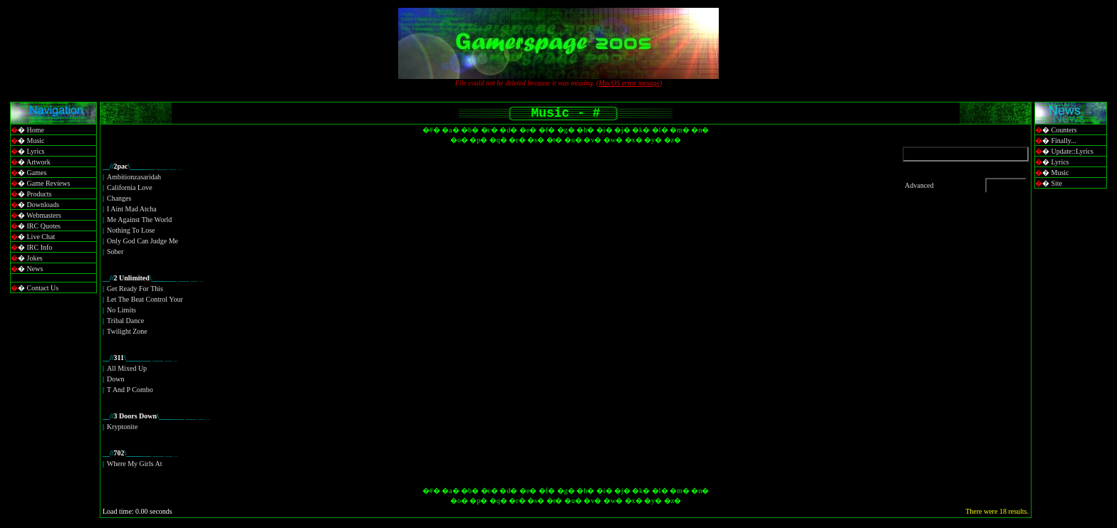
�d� (508, 130)
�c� (489, 130)
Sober (115, 251)
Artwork (38, 162)
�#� (431, 130)
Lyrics (36, 151)
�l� (660, 130)
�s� (535, 140)
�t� (554, 140)
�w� (613, 140)
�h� (585, 130)
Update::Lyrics (1072, 151)
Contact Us (43, 288)
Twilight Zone (127, 331)
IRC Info (40, 247)
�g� (566, 130)
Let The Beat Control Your (145, 299)
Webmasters (43, 215)
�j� (622, 130)
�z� (672, 140)
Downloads (43, 204)
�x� (634, 140)
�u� (573, 140)
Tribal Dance (125, 320)
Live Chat (41, 237)
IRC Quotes (44, 226)
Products (39, 194)
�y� (653, 140)
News (35, 269)
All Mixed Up (127, 368)
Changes (119, 198)
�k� (641, 130)
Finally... (1063, 140)
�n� (700, 130)
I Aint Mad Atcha (132, 209)
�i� (604, 130)
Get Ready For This (135, 288)
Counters (1064, 130)
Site (1057, 183)
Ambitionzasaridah (134, 177)
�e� (527, 130)
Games (37, 172)
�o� (459, 140)
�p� (478, 140)
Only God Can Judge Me (142, 241)
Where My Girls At (134, 464)
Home (35, 130)
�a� (450, 130)
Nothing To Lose (131, 230)
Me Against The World (139, 219)
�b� (470, 130)
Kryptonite (122, 427)
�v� (592, 140)
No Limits (121, 310)
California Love (129, 187)
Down (115, 379)
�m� (680, 130)
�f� (547, 130)
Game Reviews (49, 183)
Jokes (35, 258)
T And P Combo (130, 390)
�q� (498, 140)
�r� (517, 140)
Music (36, 140)
